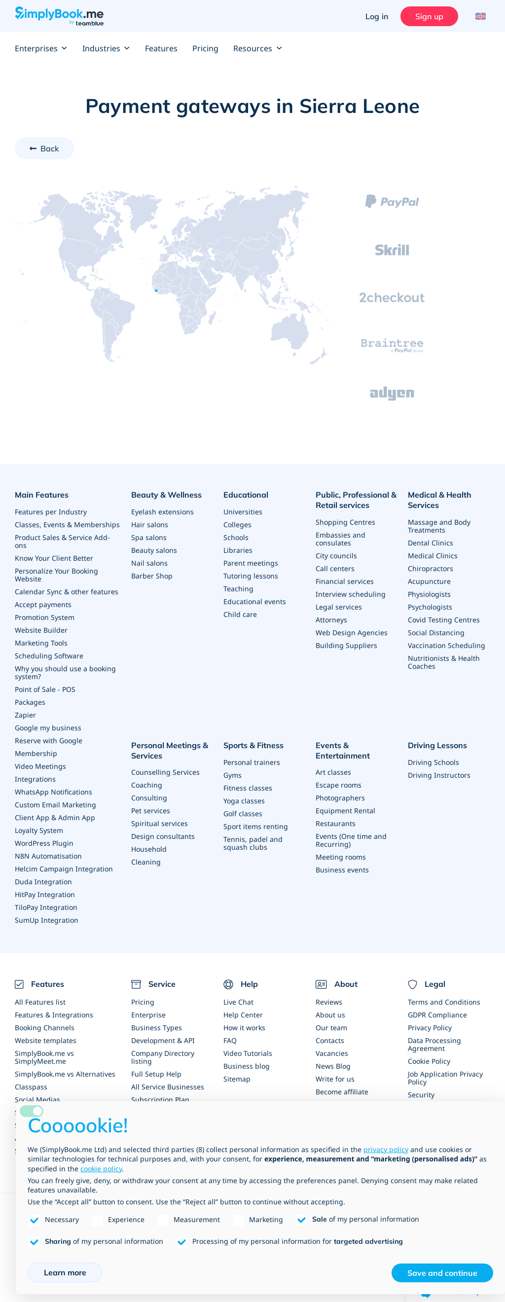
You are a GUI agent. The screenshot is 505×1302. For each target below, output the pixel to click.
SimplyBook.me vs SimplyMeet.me (44, 1057)
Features (161, 48)
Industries (106, 48)
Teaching (238, 588)
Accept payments (43, 604)
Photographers (340, 797)
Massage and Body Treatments (439, 526)
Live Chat (238, 1002)
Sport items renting (255, 826)
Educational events (254, 601)
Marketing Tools (41, 643)
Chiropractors (430, 568)
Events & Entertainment (343, 750)
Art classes (333, 772)
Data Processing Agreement (434, 1044)
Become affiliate (342, 1091)
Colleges (237, 524)
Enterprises (41, 48)
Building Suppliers (346, 645)
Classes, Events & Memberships (67, 524)
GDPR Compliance (437, 1014)
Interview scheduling (351, 594)
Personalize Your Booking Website (56, 574)
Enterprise (148, 1014)
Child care (240, 614)
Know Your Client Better (54, 558)
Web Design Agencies (352, 632)
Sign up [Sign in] (429, 16)
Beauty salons (154, 550)
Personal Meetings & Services (169, 750)
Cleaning (146, 862)
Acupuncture (429, 581)
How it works (244, 1027)
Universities (242, 511)
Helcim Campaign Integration (64, 868)
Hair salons (149, 524)
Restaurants (336, 823)
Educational (245, 495)
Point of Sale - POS (45, 689)
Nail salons (149, 563)
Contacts (330, 1040)
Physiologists (429, 594)
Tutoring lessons (250, 575)
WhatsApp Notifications (53, 791)
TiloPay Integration (46, 907)
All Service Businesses (167, 1086)
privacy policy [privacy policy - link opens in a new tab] (385, 1149)
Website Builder (41, 630)
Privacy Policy (430, 1027)
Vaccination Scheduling (446, 645)
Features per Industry (51, 511)
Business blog (246, 1066)
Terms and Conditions (444, 1002)
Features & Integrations (54, 1014)
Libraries (237, 550)
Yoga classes (244, 800)
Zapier (25, 715)
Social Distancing (436, 632)
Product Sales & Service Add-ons (62, 541)
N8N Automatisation (48, 856)
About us (330, 1014)
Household (149, 849)
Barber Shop (152, 575)
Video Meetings (40, 766)
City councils (336, 555)
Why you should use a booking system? (65, 672)
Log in (376, 16)
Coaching (146, 785)
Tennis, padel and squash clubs (253, 843)
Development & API (163, 1040)
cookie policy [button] (101, 1168)
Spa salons (149, 537)
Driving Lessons (437, 745)
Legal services (339, 607)
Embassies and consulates (340, 538)
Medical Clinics (433, 555)
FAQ (230, 1040)
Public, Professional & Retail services (356, 500)
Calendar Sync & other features (66, 591)
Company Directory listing (162, 1057)
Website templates (45, 1040)
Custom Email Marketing (55, 804)
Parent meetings (250, 563)
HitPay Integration (45, 894)
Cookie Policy (429, 1061)
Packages (30, 702)
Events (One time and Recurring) (351, 840)
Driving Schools (433, 762)
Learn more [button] (65, 1272)
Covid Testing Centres (444, 619)
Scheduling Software (49, 655)
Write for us (335, 1079)
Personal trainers (251, 762)
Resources (257, 48)
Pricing (205, 48)
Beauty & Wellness (166, 495)
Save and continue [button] (442, 1273)
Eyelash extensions (162, 511)
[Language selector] (479, 16)
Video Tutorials (247, 1053)
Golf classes (242, 813)
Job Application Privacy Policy (445, 1077)
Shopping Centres (345, 522)
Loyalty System (39, 830)
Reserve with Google (48, 740)
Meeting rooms (341, 857)
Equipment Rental (345, 810)
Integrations (35, 779)
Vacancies (332, 1053)
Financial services (345, 581)
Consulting (149, 797)
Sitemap (237, 1079)
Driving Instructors (439, 775)
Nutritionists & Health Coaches (444, 662)
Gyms (232, 775)
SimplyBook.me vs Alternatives (65, 1074)
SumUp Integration (46, 920)
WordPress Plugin (44, 843)
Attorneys (331, 619)
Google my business (48, 727)
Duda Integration (43, 881)
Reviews (329, 1002)
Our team (331, 1027)
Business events (342, 869)
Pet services (150, 810)
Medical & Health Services (439, 500)
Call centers (335, 568)
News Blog (333, 1066)
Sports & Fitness (253, 745)
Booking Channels (44, 1027)
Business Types (156, 1027)
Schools (236, 537)
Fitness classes (247, 788)
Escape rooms (338, 785)
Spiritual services (159, 823)
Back (49, 148)
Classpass (31, 1086)
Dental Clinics (430, 542)
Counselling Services (165, 772)
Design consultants (163, 836)
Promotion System (44, 617)
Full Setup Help (156, 1074)
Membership (36, 753)
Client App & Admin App (55, 817)
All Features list (40, 1002)
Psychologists (430, 607)
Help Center (243, 1014)
